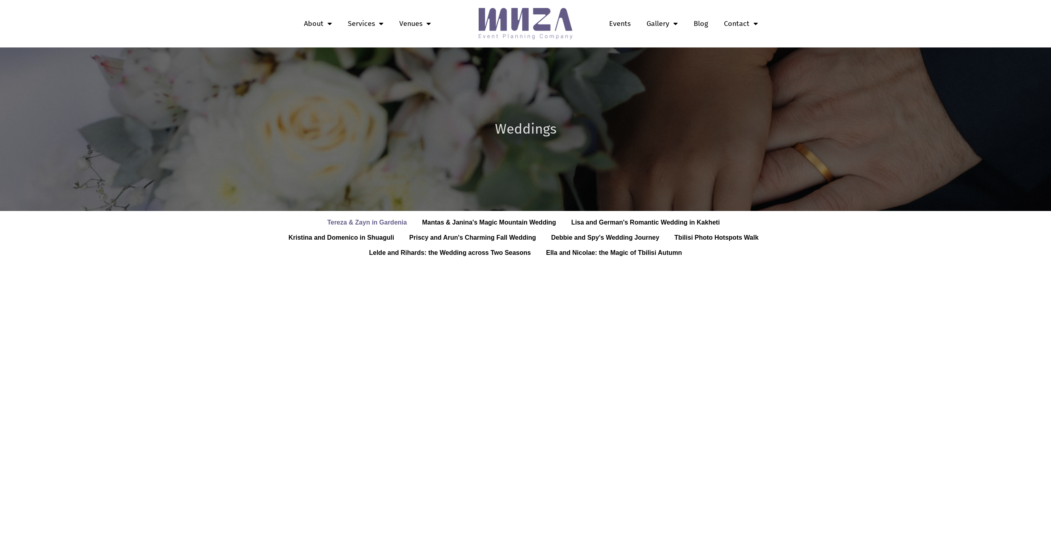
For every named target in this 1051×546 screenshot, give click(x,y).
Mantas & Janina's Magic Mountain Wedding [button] (489, 222)
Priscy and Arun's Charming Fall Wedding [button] (472, 237)
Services (365, 23)
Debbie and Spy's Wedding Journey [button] (605, 237)
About (318, 23)
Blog (701, 23)
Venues (415, 23)
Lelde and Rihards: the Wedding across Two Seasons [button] (450, 252)
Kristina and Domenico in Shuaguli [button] (341, 237)
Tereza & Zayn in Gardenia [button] (367, 222)
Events (620, 23)
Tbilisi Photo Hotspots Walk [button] (716, 237)
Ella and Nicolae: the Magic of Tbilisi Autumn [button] (614, 252)
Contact (741, 23)
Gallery (662, 23)
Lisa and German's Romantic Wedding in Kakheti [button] (645, 222)
